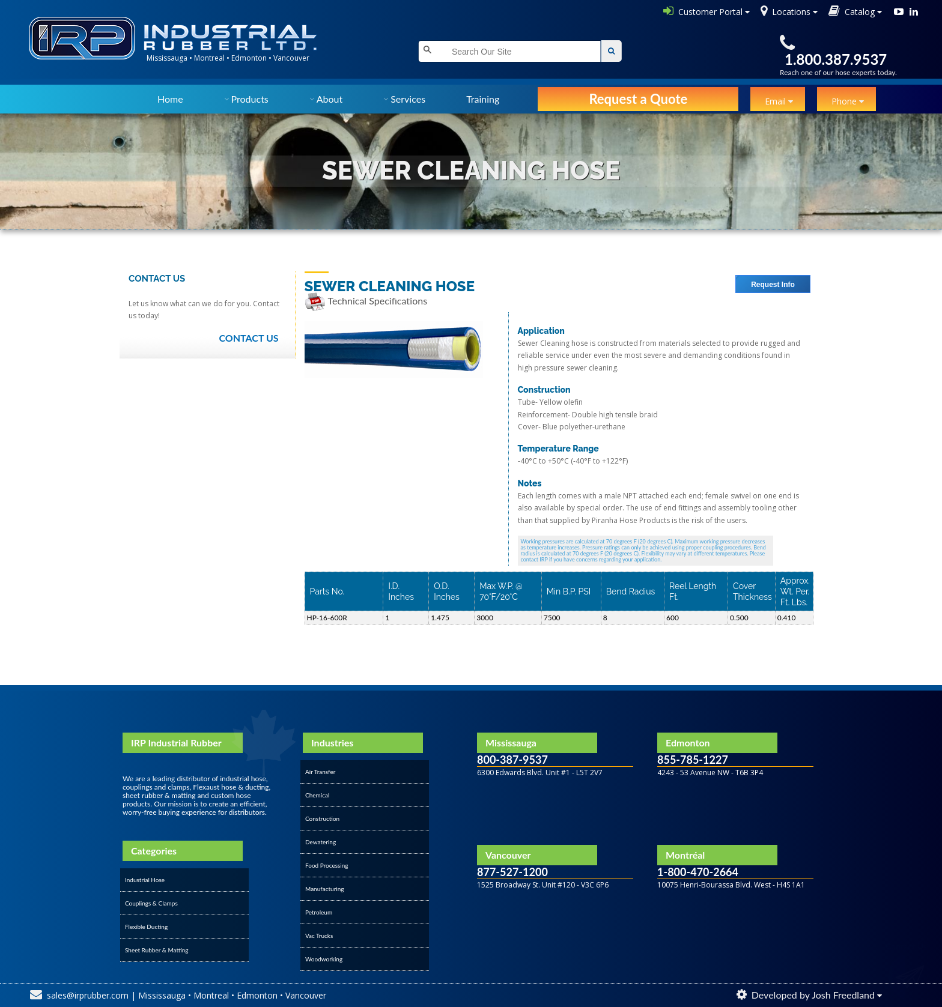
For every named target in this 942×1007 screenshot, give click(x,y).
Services (407, 98)
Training (482, 98)
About (330, 98)
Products (250, 98)
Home (170, 98)
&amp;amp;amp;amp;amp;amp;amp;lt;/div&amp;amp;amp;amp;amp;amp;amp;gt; (555, 912)
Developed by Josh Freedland (813, 994)
